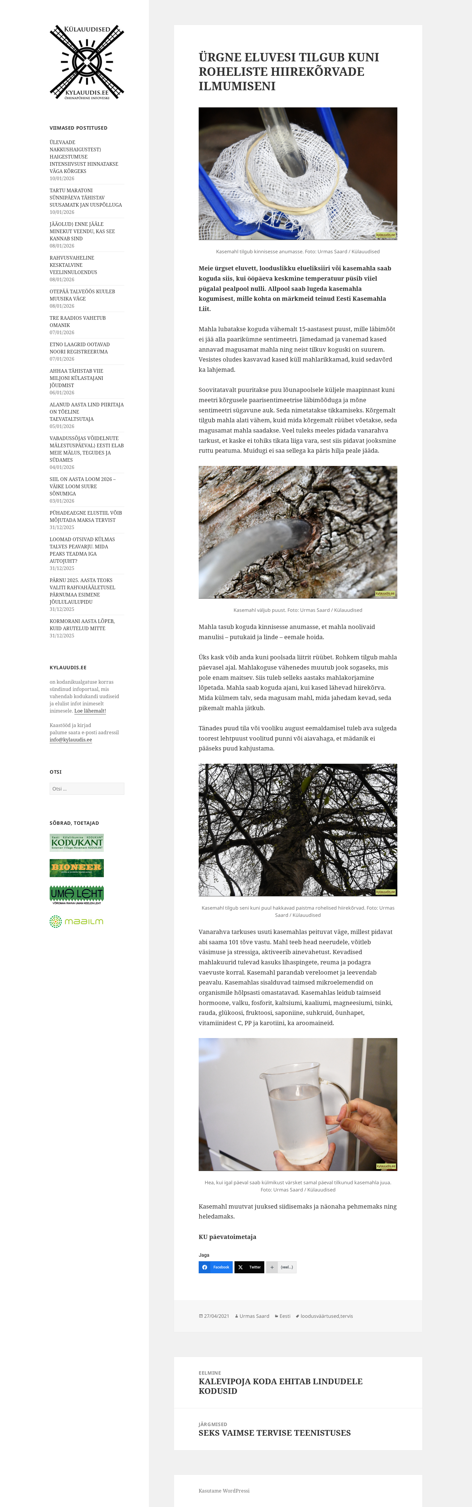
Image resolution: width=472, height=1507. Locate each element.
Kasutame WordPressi (224, 1490)
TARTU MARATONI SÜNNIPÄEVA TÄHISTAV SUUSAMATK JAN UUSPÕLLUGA (86, 197)
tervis (346, 1316)
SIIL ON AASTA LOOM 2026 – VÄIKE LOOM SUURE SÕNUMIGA (83, 486)
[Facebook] (216, 1267)
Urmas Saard (254, 1316)
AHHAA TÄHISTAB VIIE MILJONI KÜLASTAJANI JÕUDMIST (76, 378)
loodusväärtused (320, 1316)
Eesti (285, 1316)
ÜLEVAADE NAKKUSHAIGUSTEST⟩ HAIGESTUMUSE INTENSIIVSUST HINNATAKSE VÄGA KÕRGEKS (84, 156)
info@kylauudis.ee (71, 739)
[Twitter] (249, 1267)
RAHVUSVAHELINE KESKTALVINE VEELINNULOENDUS (73, 265)
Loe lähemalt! (90, 710)
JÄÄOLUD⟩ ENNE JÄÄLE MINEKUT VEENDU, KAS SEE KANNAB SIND (82, 231)
